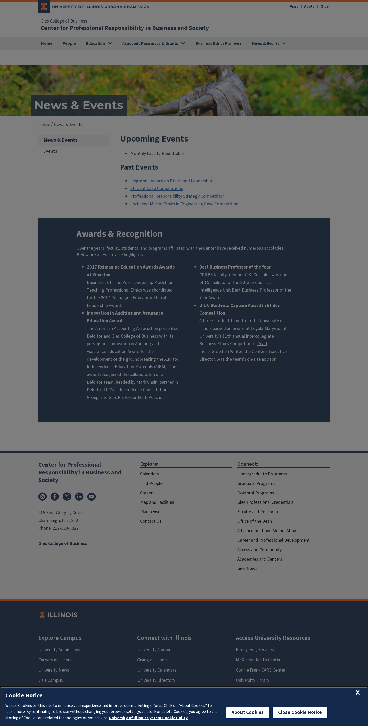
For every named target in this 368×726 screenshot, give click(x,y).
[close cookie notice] (357, 693)
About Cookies (248, 712)
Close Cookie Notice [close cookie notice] (300, 712)
